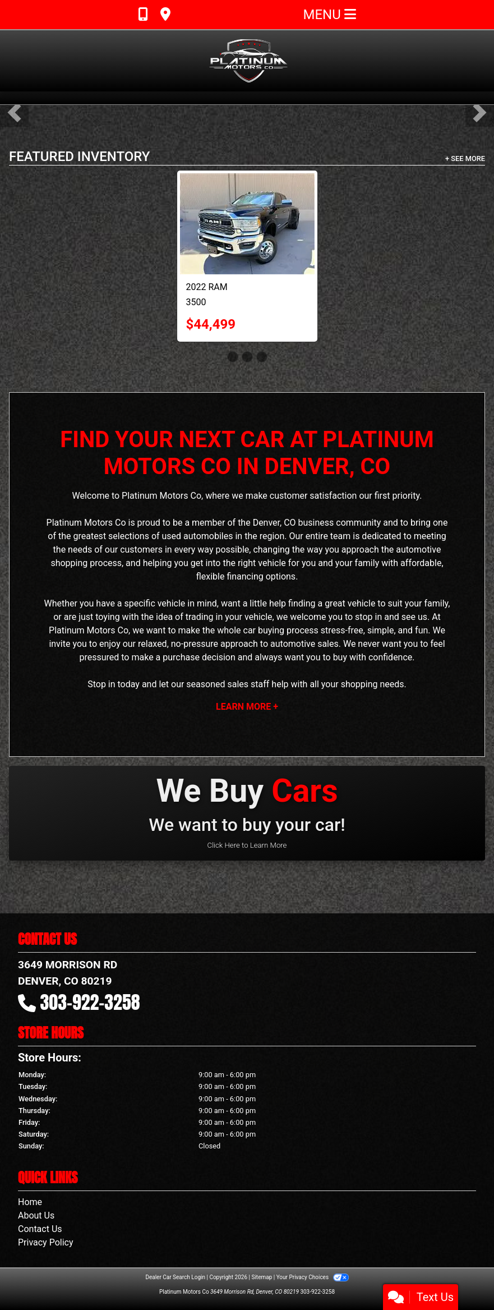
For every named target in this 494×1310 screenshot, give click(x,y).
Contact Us (40, 1229)
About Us (36, 1215)
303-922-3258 (90, 1002)
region (272, 536)
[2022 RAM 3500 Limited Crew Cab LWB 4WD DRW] (247, 224)
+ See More (465, 158)
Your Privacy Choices (312, 1277)
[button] (14, 112)
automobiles (208, 536)
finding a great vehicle (331, 603)
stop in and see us (391, 617)
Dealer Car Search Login (175, 1277)
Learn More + (247, 706)
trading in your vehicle (229, 617)
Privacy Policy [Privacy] (45, 1242)
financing (245, 576)
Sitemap (261, 1277)
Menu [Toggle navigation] (329, 14)
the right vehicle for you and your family (301, 563)
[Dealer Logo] (247, 60)
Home (30, 1202)
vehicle (172, 603)
